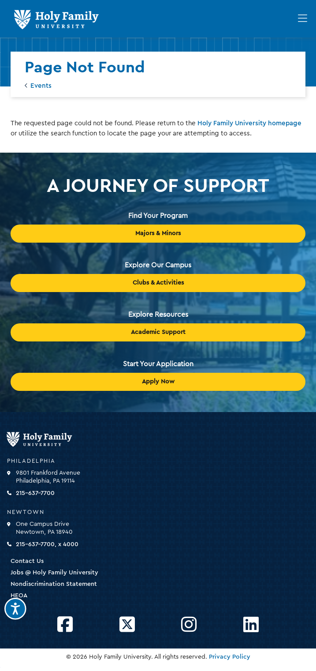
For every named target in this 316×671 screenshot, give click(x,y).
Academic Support (158, 332)
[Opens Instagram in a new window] (189, 624)
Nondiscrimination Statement (54, 584)
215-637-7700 (35, 493)
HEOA (19, 595)
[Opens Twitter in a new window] (127, 624)
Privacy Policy (229, 657)
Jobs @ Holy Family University (54, 573)
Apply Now (158, 382)
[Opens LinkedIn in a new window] (251, 624)
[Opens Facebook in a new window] (65, 624)
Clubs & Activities (158, 283)
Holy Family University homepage (249, 123)
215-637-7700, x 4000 (47, 544)
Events (41, 85)
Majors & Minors (158, 233)
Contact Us (27, 561)
